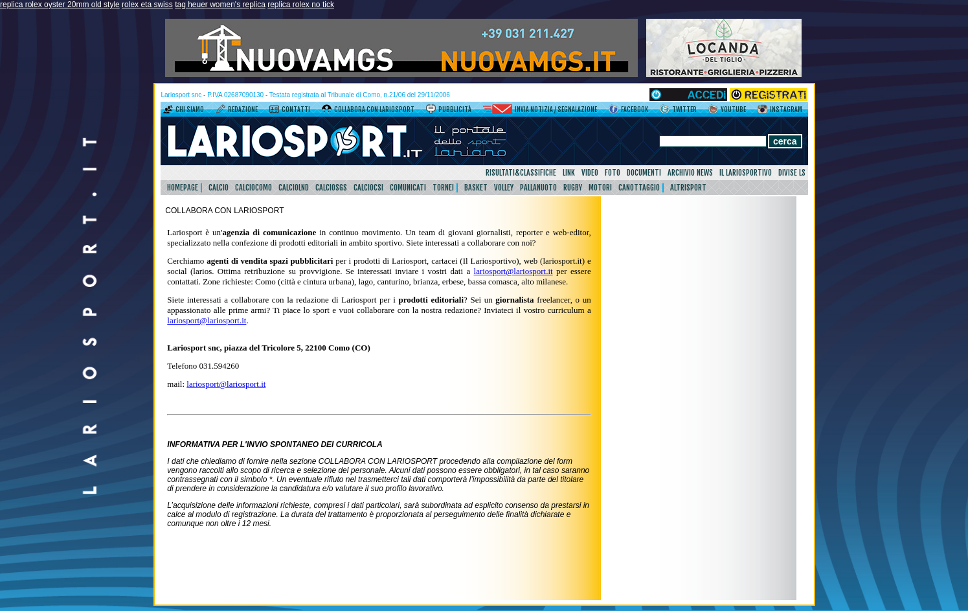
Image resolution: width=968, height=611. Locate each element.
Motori (600, 187)
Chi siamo (189, 109)
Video (589, 173)
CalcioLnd (293, 187)
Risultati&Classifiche (521, 173)
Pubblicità (454, 109)
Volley (503, 187)
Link (569, 173)
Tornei (443, 187)
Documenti (644, 173)
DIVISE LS (791, 173)
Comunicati (408, 187)
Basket (476, 187)
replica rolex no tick (300, 4)
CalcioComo (253, 187)
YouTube (733, 109)
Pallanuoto (538, 187)
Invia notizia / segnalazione (556, 109)
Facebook (634, 109)
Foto (612, 173)
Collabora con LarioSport (374, 109)
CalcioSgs (331, 187)
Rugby (572, 187)
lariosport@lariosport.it (225, 384)
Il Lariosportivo (745, 173)
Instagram (786, 109)
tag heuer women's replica (220, 4)
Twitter (684, 109)
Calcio (218, 187)
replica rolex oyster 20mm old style (60, 4)
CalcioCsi (368, 187)
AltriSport (688, 187)
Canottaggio (639, 187)
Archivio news (690, 173)
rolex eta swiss (147, 4)
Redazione (243, 109)
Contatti (296, 109)
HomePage (182, 187)
